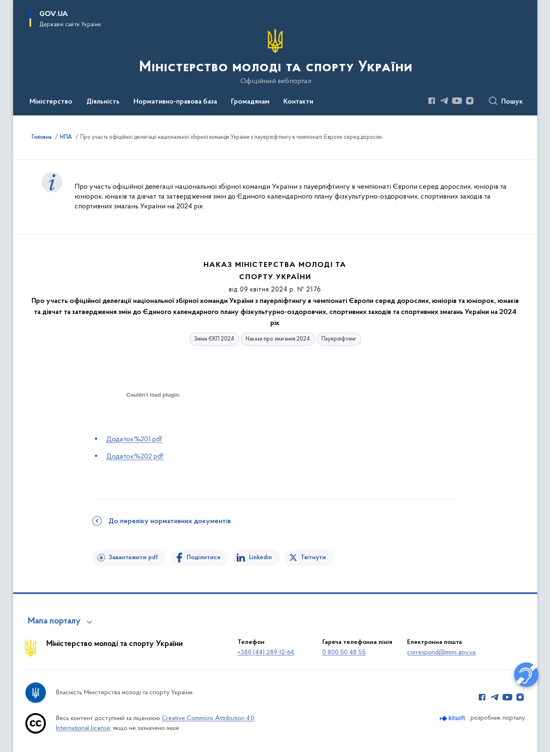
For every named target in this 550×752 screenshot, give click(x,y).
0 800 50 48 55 (344, 652)
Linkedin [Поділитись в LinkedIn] (260, 557)
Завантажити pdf (133, 557)
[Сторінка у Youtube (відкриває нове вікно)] (457, 101)
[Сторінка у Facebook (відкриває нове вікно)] (432, 101)
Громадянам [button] (250, 102)
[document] (153, 424)
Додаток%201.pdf (134, 439)
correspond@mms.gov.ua (441, 652)
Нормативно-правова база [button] (175, 102)
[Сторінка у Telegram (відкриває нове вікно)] (444, 101)
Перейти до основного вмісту (5, 5)
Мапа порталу (54, 621)
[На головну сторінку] (275, 57)
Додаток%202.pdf (135, 457)
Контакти (298, 102)
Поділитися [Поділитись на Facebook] (203, 557)
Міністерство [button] (50, 102)
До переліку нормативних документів (170, 521)
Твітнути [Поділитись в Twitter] (313, 557)
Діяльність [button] (103, 102)
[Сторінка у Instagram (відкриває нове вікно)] (470, 101)
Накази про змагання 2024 (278, 339)
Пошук (512, 102)
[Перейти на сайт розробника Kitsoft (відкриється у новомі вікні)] (453, 718)
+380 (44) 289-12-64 (266, 652)
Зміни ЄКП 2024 (214, 339)
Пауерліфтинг (338, 339)
